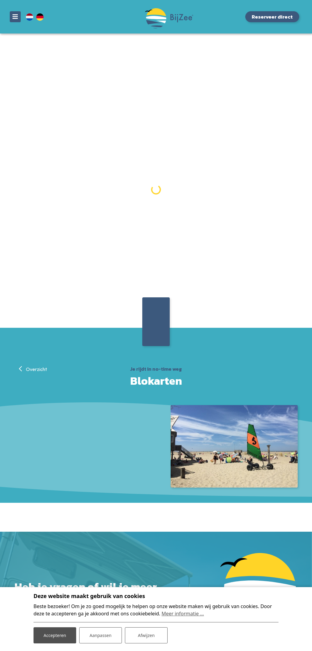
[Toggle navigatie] (15, 16)
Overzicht (36, 369)
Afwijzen (146, 635)
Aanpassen (101, 635)
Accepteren (55, 635)
